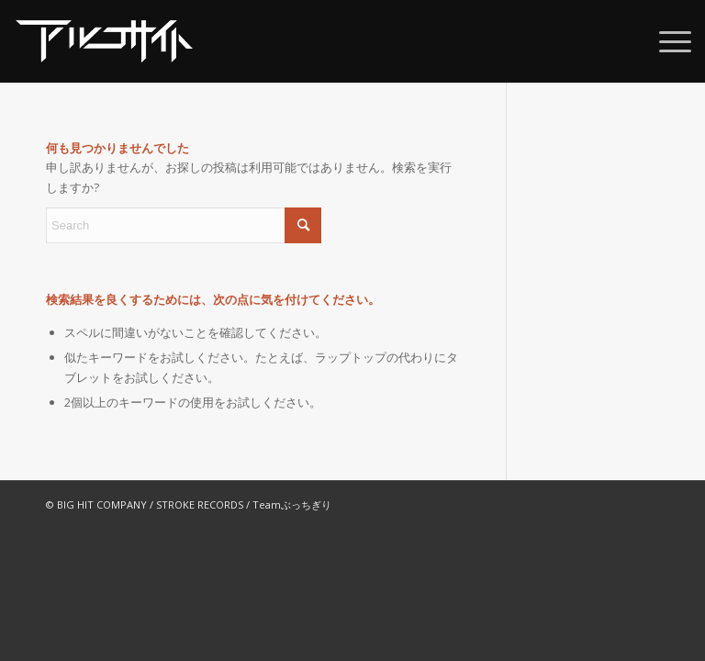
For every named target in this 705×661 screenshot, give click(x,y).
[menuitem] (666, 41)
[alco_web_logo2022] (104, 41)
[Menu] (666, 41)
